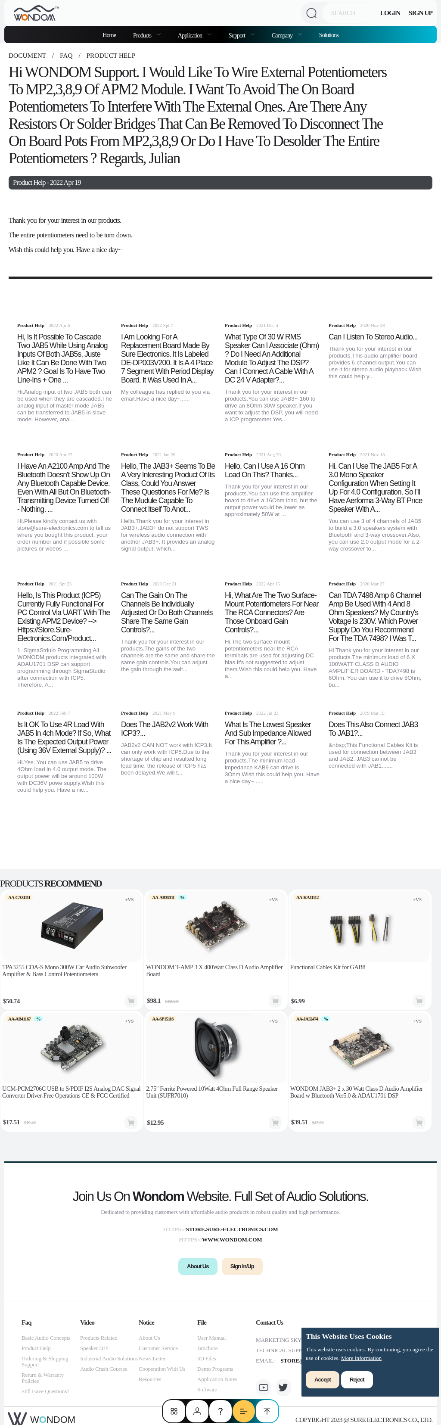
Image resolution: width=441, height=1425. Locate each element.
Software (207, 1389)
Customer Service (158, 1348)
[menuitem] (146, 34)
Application (190, 35)
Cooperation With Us (162, 1369)
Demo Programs (215, 1369)
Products (142, 35)
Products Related (99, 1338)
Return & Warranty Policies (43, 1378)
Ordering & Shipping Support (45, 1361)
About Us (149, 1338)
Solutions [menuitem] (329, 34)
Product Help (110, 55)
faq (66, 55)
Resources (150, 1379)
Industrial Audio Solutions (109, 1358)
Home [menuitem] (109, 34)
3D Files (206, 1358)
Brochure (207, 1348)
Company (283, 35)
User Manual (211, 1338)
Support (237, 35)
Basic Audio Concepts (46, 1338)
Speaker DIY (94, 1348)
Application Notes (217, 1379)
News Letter (152, 1358)
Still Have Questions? (45, 1391)
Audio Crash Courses (103, 1369)
